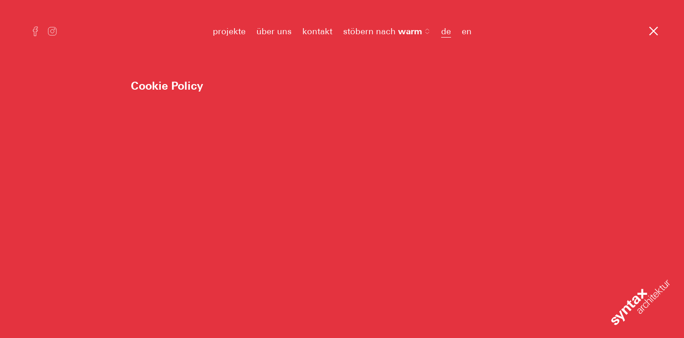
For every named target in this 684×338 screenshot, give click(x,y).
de (446, 31)
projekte (229, 31)
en (467, 31)
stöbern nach (386, 31)
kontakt (317, 31)
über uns (274, 31)
